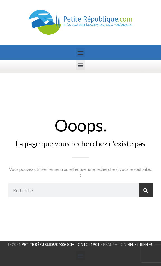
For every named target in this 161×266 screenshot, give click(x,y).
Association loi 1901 (60, 244)
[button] (80, 52)
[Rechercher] (146, 190)
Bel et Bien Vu (141, 244)
